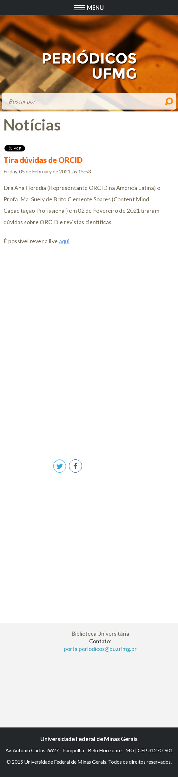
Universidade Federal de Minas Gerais (89, 738)
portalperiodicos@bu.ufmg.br (100, 648)
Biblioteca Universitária (100, 633)
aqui (64, 241)
